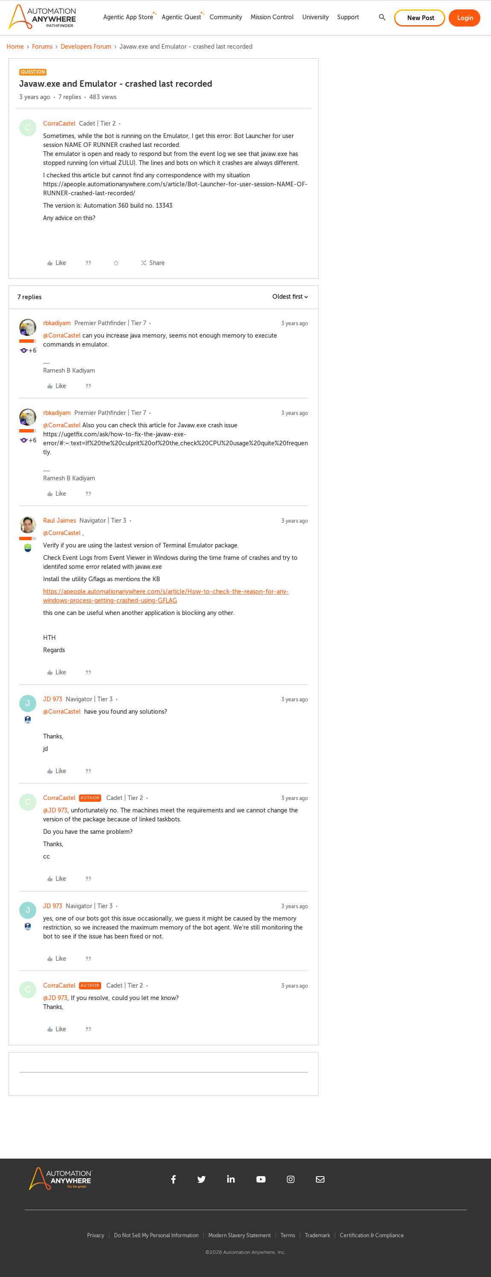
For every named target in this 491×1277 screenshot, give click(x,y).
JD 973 (52, 699)
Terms (288, 1236)
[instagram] (291, 1181)
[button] (419, 17)
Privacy (95, 1236)
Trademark (317, 1236)
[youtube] (261, 1181)
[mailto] (320, 1181)
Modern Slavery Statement (239, 1236)
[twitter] (201, 1181)
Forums (42, 47)
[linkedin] (231, 1181)
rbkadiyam (57, 323)
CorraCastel (59, 124)
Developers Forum (86, 47)
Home (15, 47)
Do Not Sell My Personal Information (156, 1236)
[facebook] (173, 1181)
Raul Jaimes (59, 521)
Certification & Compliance (372, 1236)
